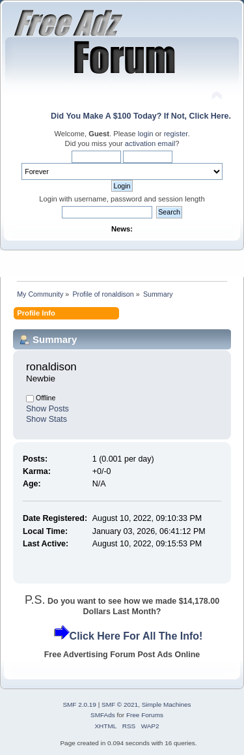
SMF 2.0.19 (79, 704)
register (176, 134)
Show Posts (47, 408)
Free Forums (144, 714)
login (146, 134)
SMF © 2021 (120, 704)
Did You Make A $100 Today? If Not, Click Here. (141, 116)
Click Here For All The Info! (136, 636)
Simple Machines (166, 704)
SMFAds (102, 714)
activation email (150, 143)
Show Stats (46, 419)
